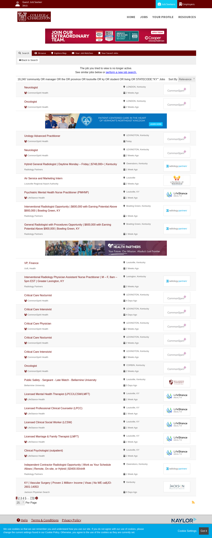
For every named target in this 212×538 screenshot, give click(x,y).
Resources (187, 17)
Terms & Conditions (45, 520)
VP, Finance (31, 263)
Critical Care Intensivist (38, 309)
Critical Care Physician (37, 323)
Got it (204, 530)
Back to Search (28, 60)
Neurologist (31, 87)
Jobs (144, 17)
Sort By (173, 79)
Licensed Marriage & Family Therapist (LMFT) (51, 436)
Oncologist (30, 101)
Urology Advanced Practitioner (42, 135)
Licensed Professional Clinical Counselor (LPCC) (53, 408)
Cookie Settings (187, 530)
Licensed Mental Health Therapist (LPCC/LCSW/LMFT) (57, 394)
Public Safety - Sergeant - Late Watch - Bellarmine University (60, 380)
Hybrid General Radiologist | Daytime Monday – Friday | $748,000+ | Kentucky (70, 164)
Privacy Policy (71, 520)
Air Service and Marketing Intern (43, 178)
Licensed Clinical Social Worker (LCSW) (48, 422)
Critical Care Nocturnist (38, 295)
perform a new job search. (121, 72)
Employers (187, 4)
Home (131, 17)
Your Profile (163, 17)
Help (22, 520)
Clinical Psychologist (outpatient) (43, 450)
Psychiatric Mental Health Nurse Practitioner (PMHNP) (56, 192)
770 (32, 498)
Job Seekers (166, 4)
